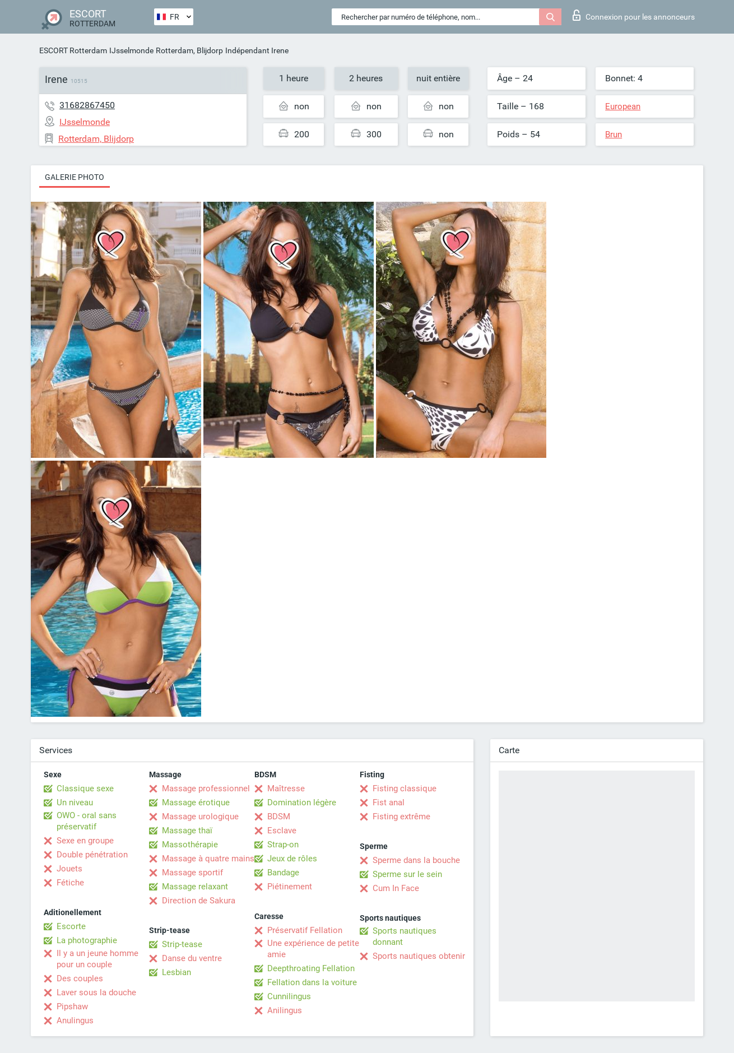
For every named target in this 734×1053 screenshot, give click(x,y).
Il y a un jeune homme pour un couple (97, 958)
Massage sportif (192, 873)
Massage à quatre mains (208, 858)
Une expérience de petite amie (313, 948)
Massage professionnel (206, 788)
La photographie (87, 940)
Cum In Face (396, 888)
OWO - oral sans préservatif (87, 821)
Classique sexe (85, 788)
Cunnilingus (289, 996)
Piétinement (289, 887)
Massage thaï (187, 830)
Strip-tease (182, 944)
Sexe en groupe (85, 841)
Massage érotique (196, 802)
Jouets (69, 869)
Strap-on (283, 844)
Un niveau (75, 802)
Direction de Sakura (198, 901)
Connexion (634, 15)
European (622, 106)
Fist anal (389, 802)
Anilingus (284, 1010)
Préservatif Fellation (304, 930)
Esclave (281, 830)
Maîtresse (286, 788)
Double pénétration (92, 855)
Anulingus (75, 1020)
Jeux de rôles (292, 858)
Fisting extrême (401, 816)
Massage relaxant (195, 887)
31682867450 (87, 105)
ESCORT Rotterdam (73, 50)
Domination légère (301, 802)
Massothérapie (190, 844)
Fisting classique (404, 788)
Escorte (71, 926)
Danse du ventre (192, 958)
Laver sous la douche (96, 992)
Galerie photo (74, 177)
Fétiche (70, 883)
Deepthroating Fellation (311, 968)
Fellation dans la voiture (312, 982)
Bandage (283, 873)
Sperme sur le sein (407, 874)
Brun (613, 134)
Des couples (80, 978)
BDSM (278, 816)
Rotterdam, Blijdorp (189, 50)
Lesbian (176, 972)
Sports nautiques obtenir (419, 956)
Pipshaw (72, 1006)
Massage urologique (200, 816)
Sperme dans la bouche (416, 860)
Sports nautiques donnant (404, 936)
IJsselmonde (131, 50)
